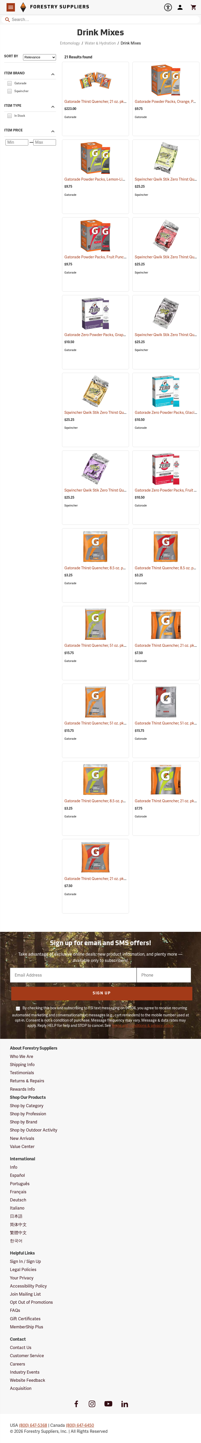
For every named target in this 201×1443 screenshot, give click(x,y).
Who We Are (21, 1056)
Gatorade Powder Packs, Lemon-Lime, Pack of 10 (112, 179)
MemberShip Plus (26, 1327)
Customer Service (27, 1355)
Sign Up (102, 993)
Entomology (70, 43)
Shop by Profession (28, 1114)
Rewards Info (22, 1089)
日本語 (16, 1216)
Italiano (17, 1208)
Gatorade (70, 117)
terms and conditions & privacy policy (142, 1025)
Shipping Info (22, 1064)
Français (18, 1192)
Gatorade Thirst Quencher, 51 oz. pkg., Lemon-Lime (113, 645)
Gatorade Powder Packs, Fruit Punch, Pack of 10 (111, 257)
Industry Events (25, 1372)
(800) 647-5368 (33, 1425)
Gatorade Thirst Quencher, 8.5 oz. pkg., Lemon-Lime (114, 801)
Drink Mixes (131, 43)
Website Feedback (27, 1380)
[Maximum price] (44, 142)
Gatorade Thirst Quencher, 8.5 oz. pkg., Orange (110, 568)
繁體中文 (18, 1232)
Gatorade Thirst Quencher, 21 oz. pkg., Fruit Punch (112, 878)
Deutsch (18, 1200)
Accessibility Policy (28, 1286)
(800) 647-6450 (80, 1425)
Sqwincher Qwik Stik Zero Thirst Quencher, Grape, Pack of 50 (122, 490)
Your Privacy (22, 1278)
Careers (17, 1364)
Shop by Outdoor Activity (33, 1130)
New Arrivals (22, 1138)
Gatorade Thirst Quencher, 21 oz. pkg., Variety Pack (113, 101)
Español (17, 1175)
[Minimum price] (16, 142)
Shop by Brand (23, 1122)
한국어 (16, 1241)
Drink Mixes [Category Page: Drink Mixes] (100, 33)
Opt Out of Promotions (31, 1302)
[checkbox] (9, 83)
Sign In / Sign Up (25, 1261)
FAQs (15, 1310)
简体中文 (18, 1224)
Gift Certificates (25, 1319)
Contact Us (20, 1347)
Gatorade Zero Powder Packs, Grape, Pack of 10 (111, 334)
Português (20, 1183)
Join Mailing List (25, 1294)
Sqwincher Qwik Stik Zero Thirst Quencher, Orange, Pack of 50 (123, 412)
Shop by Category (26, 1105)
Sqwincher (141, 195)
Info (13, 1167)
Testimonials (22, 1073)
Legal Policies (23, 1269)
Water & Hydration (100, 43)
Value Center (22, 1146)
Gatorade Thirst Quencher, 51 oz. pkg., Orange (109, 723)
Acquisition (20, 1388)
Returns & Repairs (27, 1081)
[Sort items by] (39, 57)
